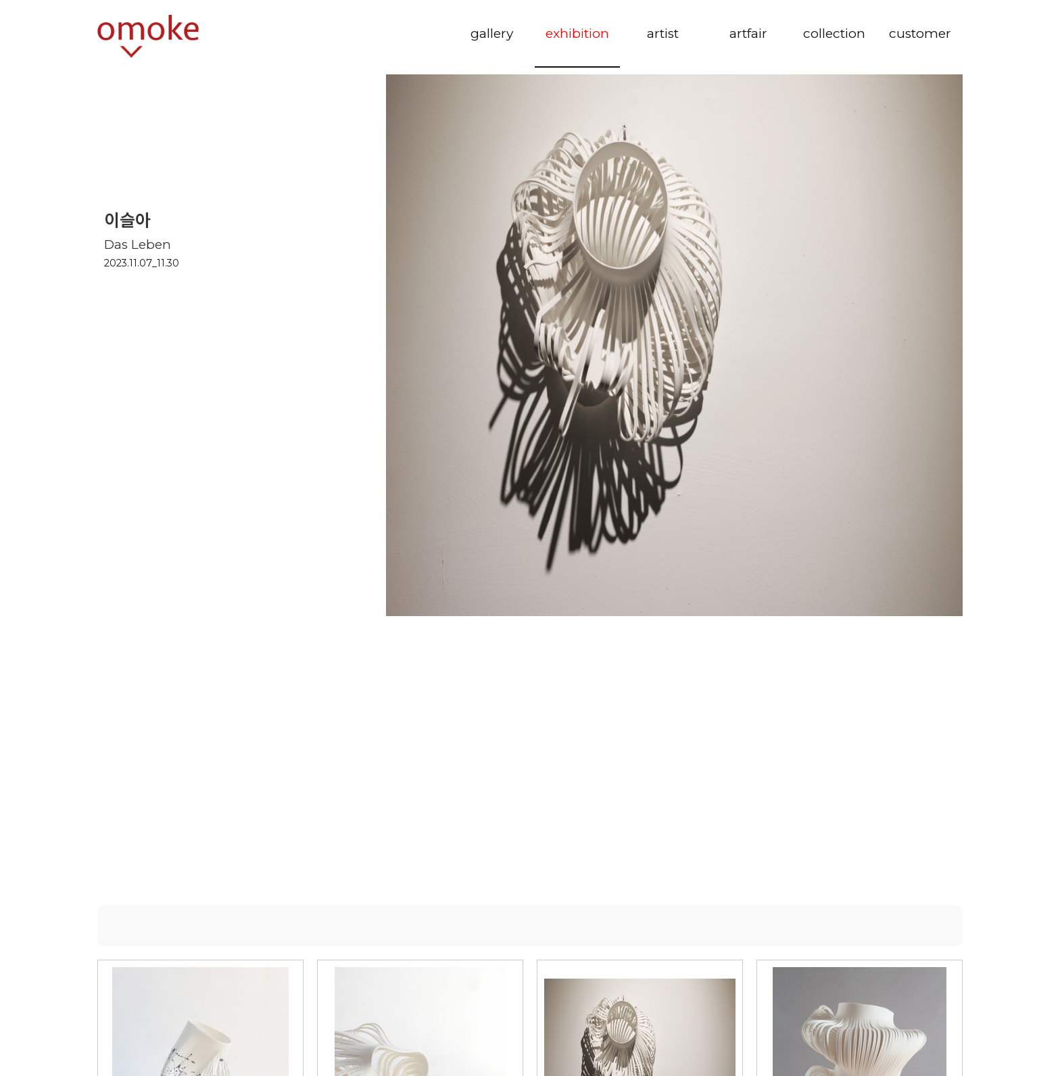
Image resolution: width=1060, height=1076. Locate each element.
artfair (748, 33)
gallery (492, 33)
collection (834, 33)
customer (920, 33)
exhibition (577, 33)
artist (663, 33)
